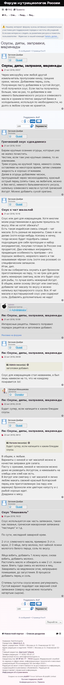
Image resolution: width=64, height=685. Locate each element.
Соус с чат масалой (17, 210)
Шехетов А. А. (19, 643)
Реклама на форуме (12, 335)
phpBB (26, 676)
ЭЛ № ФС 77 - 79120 (24, 659)
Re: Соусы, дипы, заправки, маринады (32, 315)
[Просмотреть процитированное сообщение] (28, 365)
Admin (12, 365)
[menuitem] (8, 9)
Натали (13, 443)
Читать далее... (51, 36)
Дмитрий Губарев (26, 652)
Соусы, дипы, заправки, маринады (23, 45)
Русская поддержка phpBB (32, 679)
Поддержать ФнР (31, 117)
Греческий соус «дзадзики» (24, 142)
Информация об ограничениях (15, 672)
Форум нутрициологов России (32, 3)
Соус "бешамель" (15, 512)
